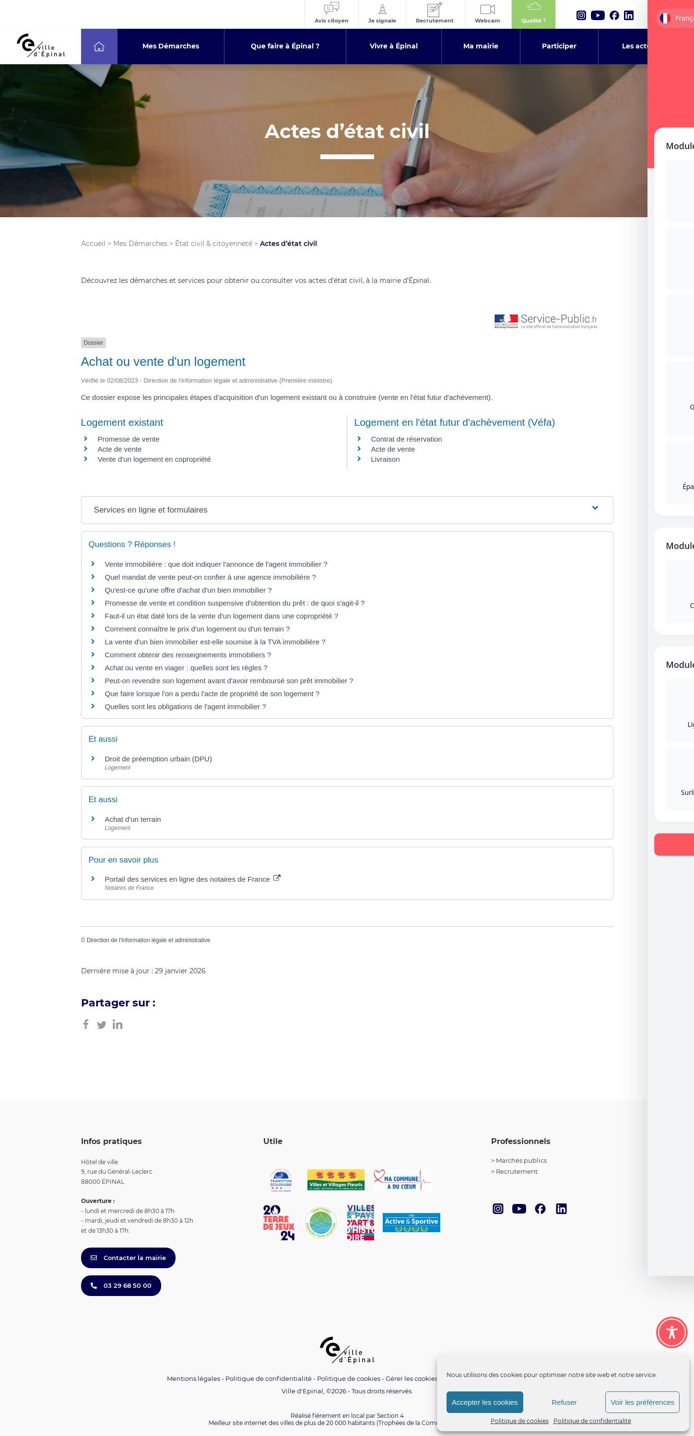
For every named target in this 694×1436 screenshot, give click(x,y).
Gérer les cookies (412, 1378)
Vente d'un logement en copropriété (154, 459)
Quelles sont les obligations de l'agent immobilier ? (185, 706)
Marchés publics (521, 1160)
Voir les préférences (642, 1402)
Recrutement (517, 1171)
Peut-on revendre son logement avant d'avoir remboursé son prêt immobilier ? (229, 681)
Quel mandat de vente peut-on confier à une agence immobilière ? (210, 577)
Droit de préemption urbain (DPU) (158, 759)
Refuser (564, 1402)
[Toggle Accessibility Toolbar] (672, 1332)
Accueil (93, 243)
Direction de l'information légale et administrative (149, 940)
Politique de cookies (520, 1420)
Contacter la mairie (128, 1257)
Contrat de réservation (406, 439)
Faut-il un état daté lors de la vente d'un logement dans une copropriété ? (222, 616)
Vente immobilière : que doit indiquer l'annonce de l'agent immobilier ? (216, 564)
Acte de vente (120, 449)
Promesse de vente (129, 439)
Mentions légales (193, 1378)
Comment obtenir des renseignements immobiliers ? (188, 655)
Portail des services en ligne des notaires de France (193, 879)
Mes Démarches (140, 243)
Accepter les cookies (485, 1402)
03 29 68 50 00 (121, 1285)
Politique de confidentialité (592, 1420)
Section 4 (390, 1415)
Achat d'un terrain (133, 819)
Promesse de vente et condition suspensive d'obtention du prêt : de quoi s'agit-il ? (235, 603)
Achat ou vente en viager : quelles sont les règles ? (186, 668)
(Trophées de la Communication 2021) (430, 1422)
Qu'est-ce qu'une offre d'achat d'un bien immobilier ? (188, 590)
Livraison (385, 459)
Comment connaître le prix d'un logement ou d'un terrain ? (197, 629)
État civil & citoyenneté (213, 243)
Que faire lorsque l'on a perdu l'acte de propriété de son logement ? (212, 693)
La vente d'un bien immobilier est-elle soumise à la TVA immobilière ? (215, 642)
